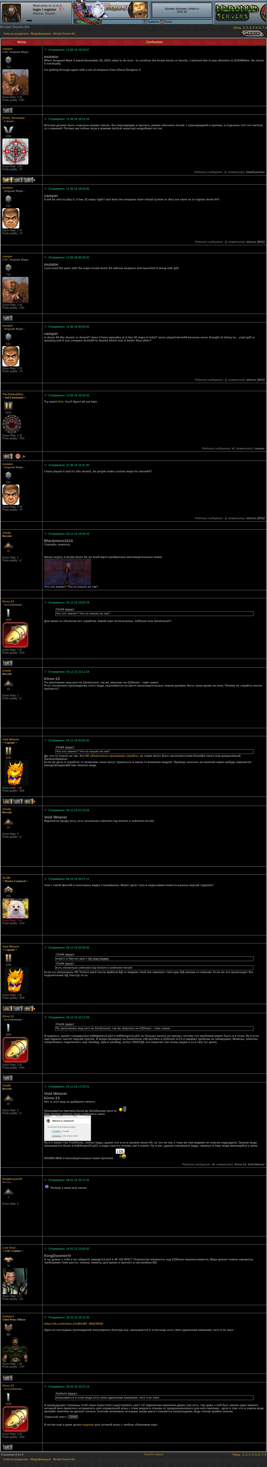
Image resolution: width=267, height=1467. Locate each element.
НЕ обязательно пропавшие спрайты (111, 755)
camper (7, 48)
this (60, 401)
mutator (7, 187)
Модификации (41, 33)
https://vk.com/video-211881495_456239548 (73, 1323)
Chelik (6, 532)
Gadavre (8, 1316)
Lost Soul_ (9, 1247)
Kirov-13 (8, 601)
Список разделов (15, 33)
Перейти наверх (153, 1454)
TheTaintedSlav (12, 394)
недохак (88, 1424)
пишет (69, 609)
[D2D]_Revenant (13, 117)
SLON (6, 877)
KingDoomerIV (12, 1178)
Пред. (237, 27)
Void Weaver (10, 739)
